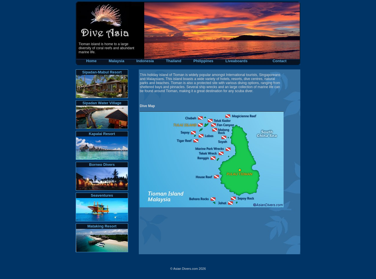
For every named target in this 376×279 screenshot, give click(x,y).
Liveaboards (236, 61)
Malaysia (116, 61)
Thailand (173, 61)
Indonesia (145, 61)
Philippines (203, 61)
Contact (279, 61)
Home (87, 61)
